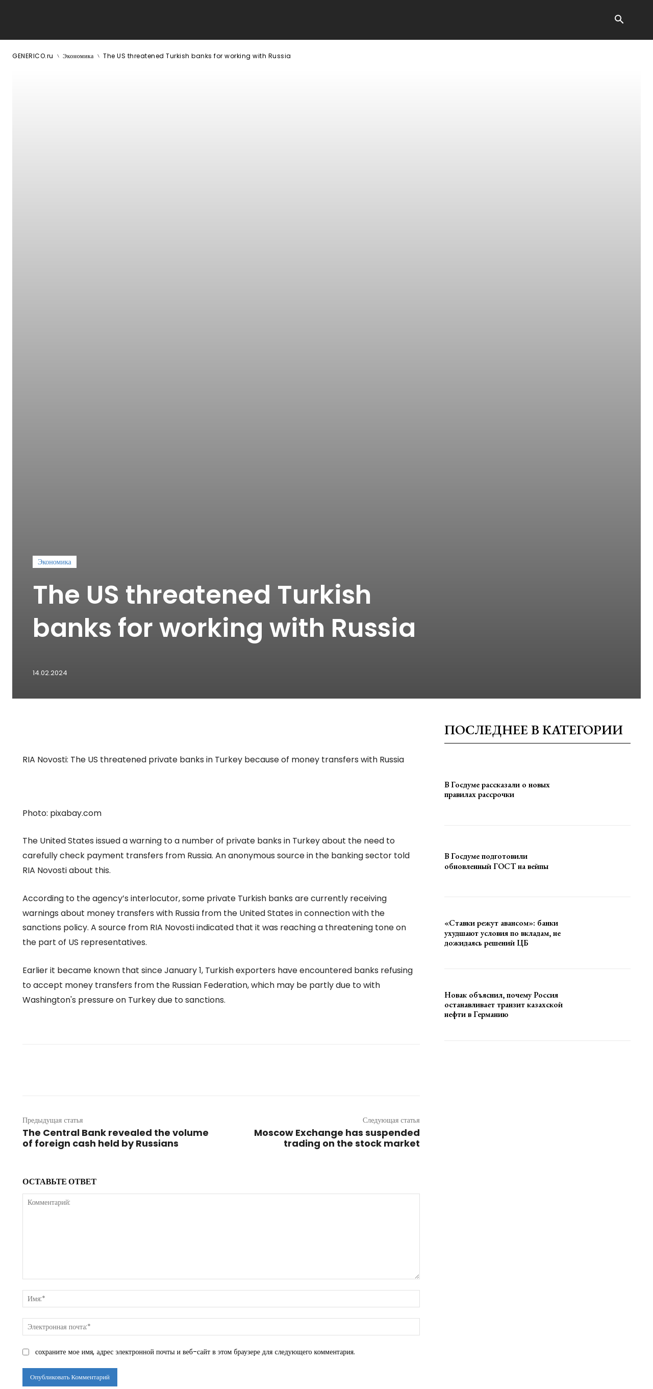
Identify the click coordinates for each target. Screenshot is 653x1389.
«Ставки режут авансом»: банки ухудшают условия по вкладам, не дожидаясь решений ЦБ (502, 775)
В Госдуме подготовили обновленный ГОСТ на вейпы (496, 703)
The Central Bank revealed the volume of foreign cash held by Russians (115, 981)
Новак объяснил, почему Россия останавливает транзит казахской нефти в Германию (503, 847)
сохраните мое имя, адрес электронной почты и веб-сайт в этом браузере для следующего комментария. (195, 1194)
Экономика (78, 56)
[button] (619, 20)
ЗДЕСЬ (110, 1373)
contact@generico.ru (217, 1373)
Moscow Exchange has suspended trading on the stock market (337, 981)
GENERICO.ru (33, 56)
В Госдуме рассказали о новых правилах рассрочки (497, 632)
